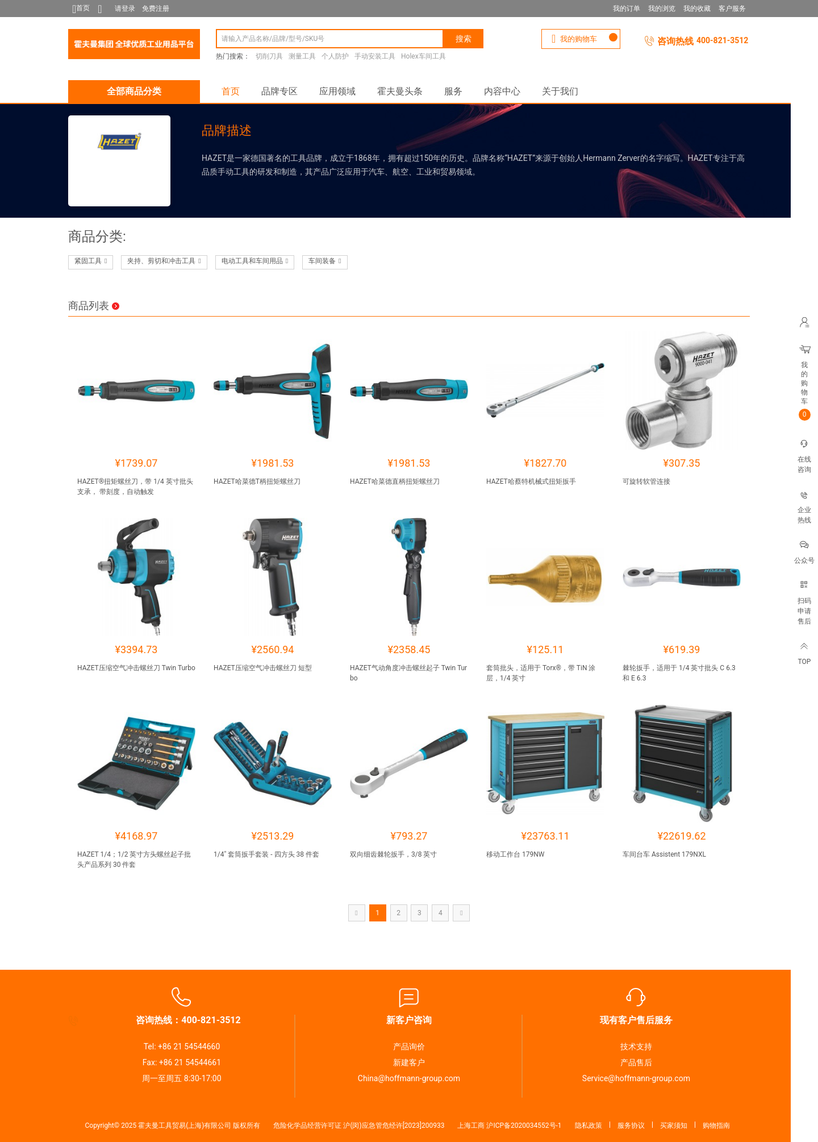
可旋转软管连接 (646, 481)
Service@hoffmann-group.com (636, 1078)
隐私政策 (588, 1125)
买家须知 (673, 1125)
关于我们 (560, 91)
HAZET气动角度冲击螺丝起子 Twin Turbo (408, 673)
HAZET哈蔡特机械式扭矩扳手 (531, 481)
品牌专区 (279, 91)
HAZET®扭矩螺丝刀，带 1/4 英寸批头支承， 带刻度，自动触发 (135, 486)
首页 (231, 91)
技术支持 (636, 1046)
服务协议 (631, 1125)
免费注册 (155, 9)
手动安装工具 (374, 56)
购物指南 (716, 1125)
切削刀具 (269, 56)
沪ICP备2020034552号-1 (523, 1125)
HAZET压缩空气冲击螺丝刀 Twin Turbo (136, 668)
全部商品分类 (134, 91)
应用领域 (337, 91)
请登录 (125, 9)
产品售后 (636, 1062)
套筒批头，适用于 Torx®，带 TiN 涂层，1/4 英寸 (540, 673)
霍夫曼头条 (400, 91)
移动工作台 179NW (515, 854)
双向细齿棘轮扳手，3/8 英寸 (393, 854)
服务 (453, 91)
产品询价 (409, 1046)
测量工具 (302, 56)
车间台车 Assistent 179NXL (664, 854)
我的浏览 (661, 9)
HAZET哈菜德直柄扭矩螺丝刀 (395, 481)
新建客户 (409, 1062)
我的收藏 (697, 9)
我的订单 (626, 9)
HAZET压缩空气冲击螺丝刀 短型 (263, 668)
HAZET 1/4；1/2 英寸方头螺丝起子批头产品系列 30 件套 (134, 859)
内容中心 (502, 91)
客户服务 (732, 9)
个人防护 (335, 56)
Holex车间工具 (423, 56)
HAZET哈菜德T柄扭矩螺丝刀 (257, 481)
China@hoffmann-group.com (409, 1078)
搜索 (463, 38)
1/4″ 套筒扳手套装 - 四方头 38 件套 (266, 854)
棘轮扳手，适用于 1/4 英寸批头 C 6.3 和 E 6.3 (679, 673)
